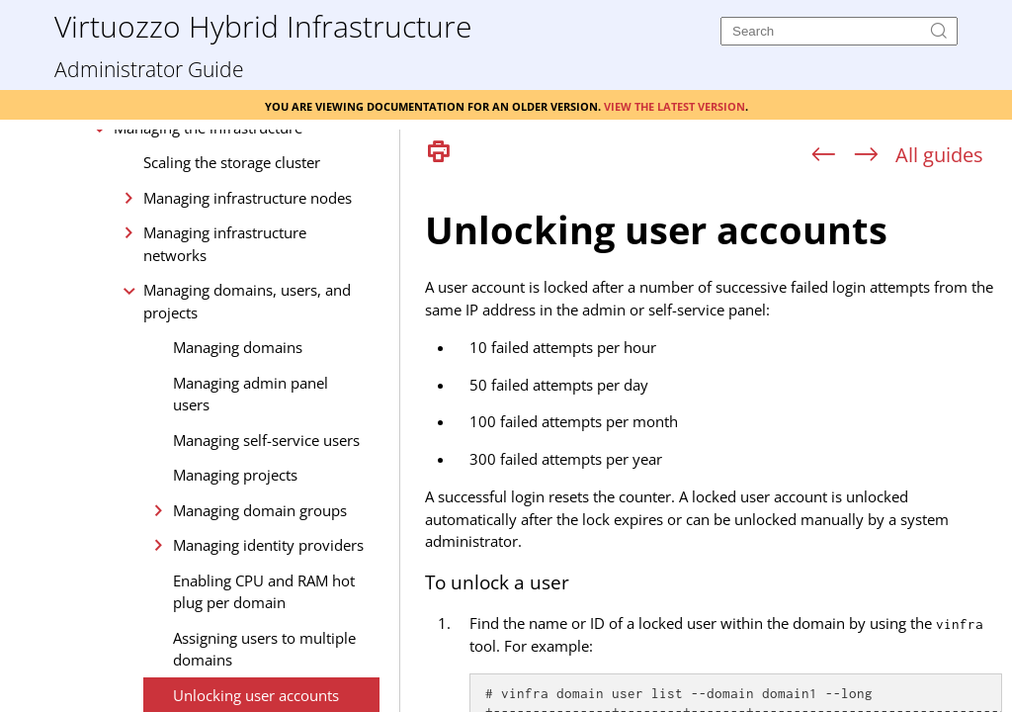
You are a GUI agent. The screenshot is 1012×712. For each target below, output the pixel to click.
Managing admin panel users (250, 513)
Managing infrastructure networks (224, 363)
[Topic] (713, 443)
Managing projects (235, 594)
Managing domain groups (260, 630)
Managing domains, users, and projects (247, 421)
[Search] (839, 31)
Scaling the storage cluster (231, 282)
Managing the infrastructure (208, 247)
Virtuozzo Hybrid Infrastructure (262, 25)
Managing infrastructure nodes (247, 317)
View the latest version (674, 105)
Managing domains (237, 467)
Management (128, 212)
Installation (121, 141)
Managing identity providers (268, 664)
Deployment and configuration (188, 177)
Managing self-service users (266, 560)
